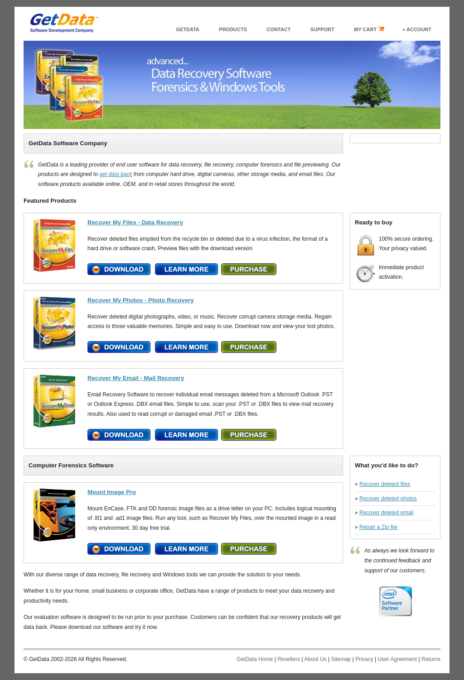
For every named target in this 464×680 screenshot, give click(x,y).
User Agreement (397, 659)
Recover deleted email (386, 512)
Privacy (364, 659)
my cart (369, 29)
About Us (315, 659)
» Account (416, 29)
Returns (430, 659)
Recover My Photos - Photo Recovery (140, 300)
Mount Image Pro (111, 492)
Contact (278, 29)
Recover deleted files (384, 484)
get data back (115, 174)
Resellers (288, 659)
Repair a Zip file (378, 527)
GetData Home (255, 659)
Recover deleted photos (388, 498)
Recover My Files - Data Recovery (135, 222)
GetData (187, 29)
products (233, 29)
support (322, 29)
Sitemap (341, 659)
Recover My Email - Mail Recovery (135, 378)
